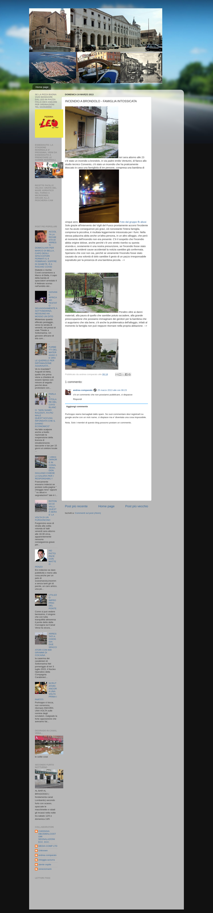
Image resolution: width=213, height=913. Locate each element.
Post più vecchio (136, 506)
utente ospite (44, 864)
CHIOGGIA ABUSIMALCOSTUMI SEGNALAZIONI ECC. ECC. (47, 836)
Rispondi (77, 399)
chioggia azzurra (46, 860)
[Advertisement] (104, 267)
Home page (42, 87)
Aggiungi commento (77, 406)
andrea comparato (83, 390)
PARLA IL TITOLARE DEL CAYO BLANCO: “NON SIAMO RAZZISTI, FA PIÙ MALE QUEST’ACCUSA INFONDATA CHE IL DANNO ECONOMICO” (46, 410)
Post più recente (76, 506)
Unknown (43, 850)
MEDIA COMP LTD (47, 846)
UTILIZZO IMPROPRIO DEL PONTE (53, 602)
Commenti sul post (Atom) (88, 513)
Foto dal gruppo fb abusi (112, 222)
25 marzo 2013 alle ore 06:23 (112, 390)
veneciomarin (45, 869)
